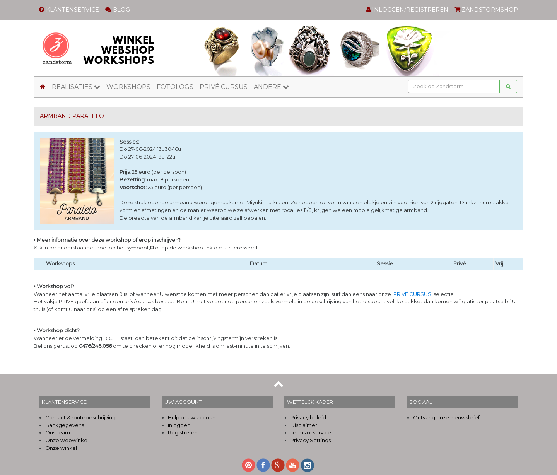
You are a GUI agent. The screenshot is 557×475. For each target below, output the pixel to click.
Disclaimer (303, 425)
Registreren (183, 432)
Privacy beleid (308, 417)
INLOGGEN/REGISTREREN (407, 9)
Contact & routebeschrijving (80, 417)
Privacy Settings (310, 440)
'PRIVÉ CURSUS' (412, 294)
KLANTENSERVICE (69, 9)
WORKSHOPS (128, 87)
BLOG (117, 9)
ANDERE (271, 87)
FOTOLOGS (175, 87)
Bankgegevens (64, 425)
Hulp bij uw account (192, 417)
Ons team (57, 432)
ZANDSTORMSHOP (486, 9)
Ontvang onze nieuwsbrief (446, 417)
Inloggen (179, 425)
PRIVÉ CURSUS (224, 87)
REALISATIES (76, 87)
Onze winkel (61, 448)
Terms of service (310, 432)
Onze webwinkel (67, 440)
